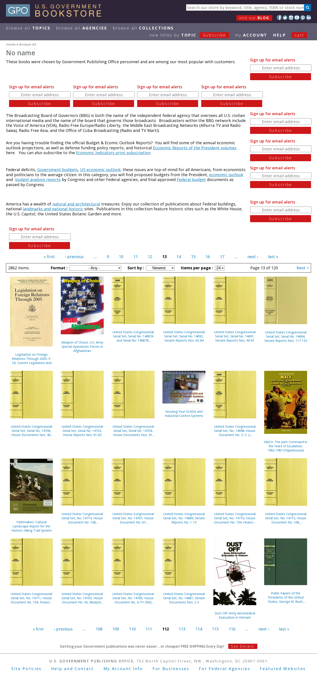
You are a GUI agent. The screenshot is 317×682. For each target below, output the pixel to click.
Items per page (196, 267)
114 (198, 629)
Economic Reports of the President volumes (194, 147)
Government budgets (57, 169)
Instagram (290, 17)
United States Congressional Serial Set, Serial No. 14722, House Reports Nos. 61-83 (82, 430)
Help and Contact (72, 668)
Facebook (279, 17)
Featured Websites (283, 668)
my (251, 35)
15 (193, 256)
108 (99, 629)
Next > (303, 267)
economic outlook (226, 174)
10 (121, 256)
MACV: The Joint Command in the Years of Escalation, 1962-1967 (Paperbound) (285, 446)
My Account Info (123, 668)
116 (232, 629)
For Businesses (171, 668)
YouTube (296, 17)
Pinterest (302, 17)
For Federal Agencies (224, 668)
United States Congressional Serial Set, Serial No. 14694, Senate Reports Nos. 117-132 (285, 336)
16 (207, 256)
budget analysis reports (38, 179)
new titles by (192, 35)
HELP (279, 35)
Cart (299, 35)
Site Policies (26, 668)
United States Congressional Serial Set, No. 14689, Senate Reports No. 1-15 (184, 518)
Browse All (28, 28)
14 (179, 256)
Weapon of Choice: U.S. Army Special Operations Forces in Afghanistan (82, 346)
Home (11, 44)
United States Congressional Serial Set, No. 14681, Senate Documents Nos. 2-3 (184, 598)
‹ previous (74, 256)
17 (222, 256)
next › (252, 256)
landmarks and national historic (53, 208)
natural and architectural (76, 204)
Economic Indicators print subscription (113, 152)
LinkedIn (308, 17)
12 (150, 256)
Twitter (285, 17)
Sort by (135, 267)
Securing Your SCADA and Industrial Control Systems (184, 413)
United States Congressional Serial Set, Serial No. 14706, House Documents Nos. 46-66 (31, 430)
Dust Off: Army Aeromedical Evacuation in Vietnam (235, 615)
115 (215, 629)
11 (135, 256)
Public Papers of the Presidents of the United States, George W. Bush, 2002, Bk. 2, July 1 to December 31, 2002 (286, 597)
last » (273, 256)
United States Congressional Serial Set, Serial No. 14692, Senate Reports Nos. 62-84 (184, 336)
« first (49, 256)
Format (58, 267)
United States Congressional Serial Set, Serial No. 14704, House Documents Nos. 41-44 (133, 430)
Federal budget (191, 179)
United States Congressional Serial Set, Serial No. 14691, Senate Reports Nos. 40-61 (235, 336)
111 (149, 629)
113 (182, 629)
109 (115, 629)
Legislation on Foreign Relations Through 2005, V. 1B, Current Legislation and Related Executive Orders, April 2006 (31, 358)
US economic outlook (100, 169)
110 (132, 629)
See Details (242, 646)
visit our (254, 17)
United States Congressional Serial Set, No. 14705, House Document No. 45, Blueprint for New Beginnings (82, 598)
